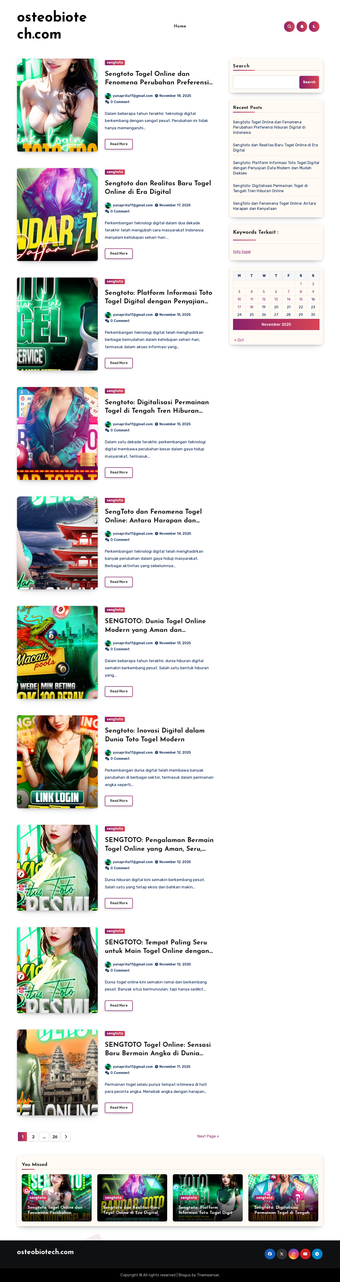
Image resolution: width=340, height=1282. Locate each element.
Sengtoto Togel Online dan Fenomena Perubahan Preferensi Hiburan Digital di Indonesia (157, 83)
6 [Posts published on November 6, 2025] (276, 292)
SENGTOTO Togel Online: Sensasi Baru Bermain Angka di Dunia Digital (158, 1054)
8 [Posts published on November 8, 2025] (301, 292)
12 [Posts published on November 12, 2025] (264, 299)
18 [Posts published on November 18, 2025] (251, 307)
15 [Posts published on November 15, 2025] (301, 299)
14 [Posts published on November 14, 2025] (288, 299)
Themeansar (208, 1275)
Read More (119, 144)
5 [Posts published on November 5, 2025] (264, 292)
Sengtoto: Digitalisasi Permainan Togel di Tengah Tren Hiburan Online (157, 411)
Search (241, 66)
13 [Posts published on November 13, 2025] (276, 299)
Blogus (184, 1275)
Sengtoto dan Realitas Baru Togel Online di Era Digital (275, 147)
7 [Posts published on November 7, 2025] (289, 292)
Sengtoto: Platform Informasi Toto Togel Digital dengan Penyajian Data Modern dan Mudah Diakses (158, 302)
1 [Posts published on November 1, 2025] (301, 284)
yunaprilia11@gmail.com (129, 96)
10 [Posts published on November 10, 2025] (239, 299)
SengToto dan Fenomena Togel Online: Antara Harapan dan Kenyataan (153, 521)
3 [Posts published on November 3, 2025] (239, 292)
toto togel (242, 251)
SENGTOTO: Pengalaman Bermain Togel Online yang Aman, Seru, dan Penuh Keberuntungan (159, 849)
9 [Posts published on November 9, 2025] (313, 292)
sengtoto (115, 63)
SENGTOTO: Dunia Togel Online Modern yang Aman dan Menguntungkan (155, 630)
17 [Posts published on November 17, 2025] (239, 307)
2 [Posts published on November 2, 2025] (313, 284)
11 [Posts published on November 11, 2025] (251, 299)
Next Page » (208, 1136)
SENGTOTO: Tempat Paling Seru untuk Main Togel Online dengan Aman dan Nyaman (157, 951)
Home (180, 26)
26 (55, 1136)
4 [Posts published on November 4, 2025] (252, 292)
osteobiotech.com (45, 1252)
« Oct (239, 340)
